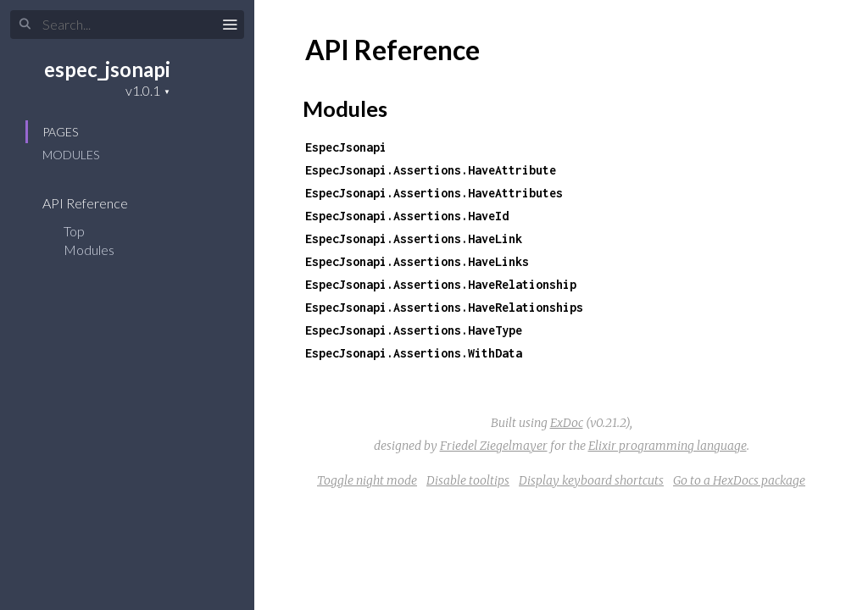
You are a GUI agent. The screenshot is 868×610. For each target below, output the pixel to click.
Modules (70, 154)
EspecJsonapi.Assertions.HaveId (407, 215)
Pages (60, 132)
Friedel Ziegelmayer (494, 445)
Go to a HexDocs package (739, 480)
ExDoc (566, 422)
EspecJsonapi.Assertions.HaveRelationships (444, 307)
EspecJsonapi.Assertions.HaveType (413, 330)
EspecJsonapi (346, 147)
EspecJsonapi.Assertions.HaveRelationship (440, 284)
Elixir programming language (667, 445)
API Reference (96, 203)
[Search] (127, 24)
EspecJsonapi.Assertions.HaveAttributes (434, 193)
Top (74, 231)
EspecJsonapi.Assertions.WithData (413, 353)
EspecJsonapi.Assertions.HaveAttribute (430, 170)
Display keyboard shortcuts (591, 480)
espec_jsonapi (107, 69)
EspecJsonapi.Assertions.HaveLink (413, 238)
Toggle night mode (367, 480)
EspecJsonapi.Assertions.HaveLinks (417, 261)
